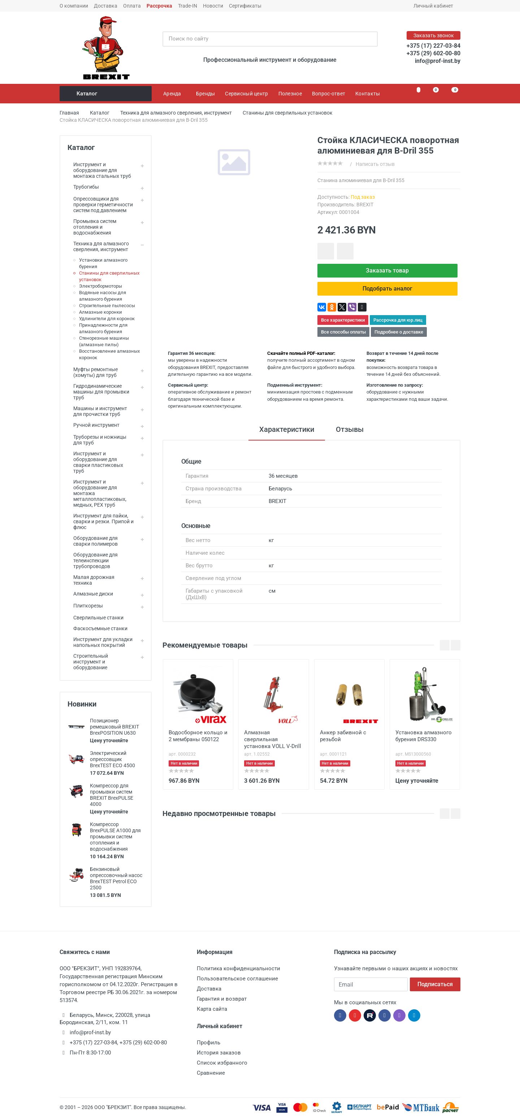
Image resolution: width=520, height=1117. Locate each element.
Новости (213, 5)
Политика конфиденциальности (238, 968)
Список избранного (222, 1063)
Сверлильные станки (96, 617)
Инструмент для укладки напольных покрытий (100, 642)
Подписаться (435, 984)
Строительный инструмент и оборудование (88, 661)
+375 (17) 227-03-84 (433, 45)
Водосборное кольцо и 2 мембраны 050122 (198, 736)
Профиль (208, 1042)
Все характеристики (343, 320)
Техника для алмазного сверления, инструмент (98, 246)
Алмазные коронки (100, 312)
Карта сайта (212, 1009)
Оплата (132, 5)
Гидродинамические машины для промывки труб (98, 391)
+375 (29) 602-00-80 (433, 53)
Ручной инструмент (94, 425)
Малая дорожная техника (91, 580)
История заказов (219, 1052)
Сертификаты (245, 5)
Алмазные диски (90, 594)
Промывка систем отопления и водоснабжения (92, 227)
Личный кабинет (435, 6)
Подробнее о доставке (398, 332)
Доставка (105, 5)
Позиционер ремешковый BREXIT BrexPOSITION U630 (114, 727)
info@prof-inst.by (437, 60)
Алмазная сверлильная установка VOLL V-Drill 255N (272, 740)
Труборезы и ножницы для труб (97, 440)
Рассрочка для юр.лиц (397, 320)
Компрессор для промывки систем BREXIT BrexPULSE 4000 (111, 795)
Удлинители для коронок (107, 318)
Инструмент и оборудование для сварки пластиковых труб (95, 462)
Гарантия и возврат (222, 999)
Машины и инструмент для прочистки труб (97, 411)
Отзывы (350, 429)
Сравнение (211, 1073)
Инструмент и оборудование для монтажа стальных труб (99, 170)
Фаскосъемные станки (97, 628)
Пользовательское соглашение (237, 978)
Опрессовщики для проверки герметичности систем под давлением (100, 204)
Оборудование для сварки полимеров (93, 541)
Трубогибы (83, 187)
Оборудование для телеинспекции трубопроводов (93, 560)
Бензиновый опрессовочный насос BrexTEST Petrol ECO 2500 (116, 878)
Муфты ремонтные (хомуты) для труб (93, 372)
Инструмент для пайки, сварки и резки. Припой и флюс (101, 521)
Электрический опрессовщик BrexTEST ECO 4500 (112, 759)
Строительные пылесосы (107, 305)
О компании (74, 5)
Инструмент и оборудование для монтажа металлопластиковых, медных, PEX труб (97, 493)
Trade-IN (187, 5)
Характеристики (286, 429)
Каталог (106, 93)
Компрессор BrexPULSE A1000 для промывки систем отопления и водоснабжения (115, 836)
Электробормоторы (100, 286)
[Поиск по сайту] (262, 39)
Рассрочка (159, 5)
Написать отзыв (375, 164)
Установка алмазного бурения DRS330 (423, 736)
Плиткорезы (85, 606)
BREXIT (364, 204)
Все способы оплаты (343, 332)
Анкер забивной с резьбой (343, 736)
